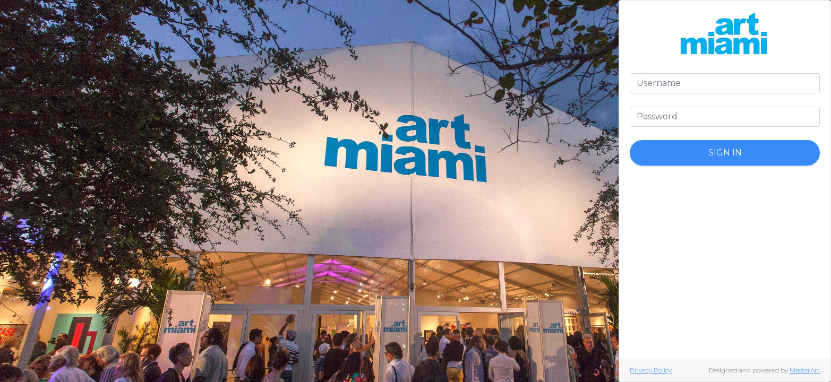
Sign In (725, 152)
